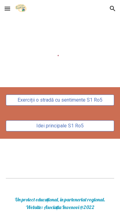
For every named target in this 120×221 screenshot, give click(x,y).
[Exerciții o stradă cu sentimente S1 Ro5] (60, 100)
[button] (7, 8)
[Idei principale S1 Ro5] (60, 126)
